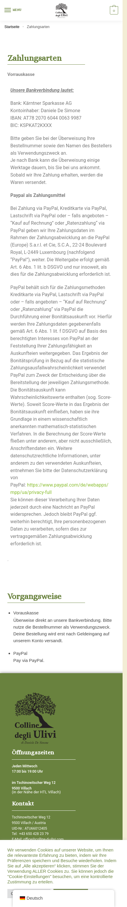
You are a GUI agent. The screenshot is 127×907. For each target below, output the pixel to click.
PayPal (20, 653)
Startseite (11, 27)
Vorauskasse (26, 612)
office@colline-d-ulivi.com (43, 839)
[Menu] (13, 10)
